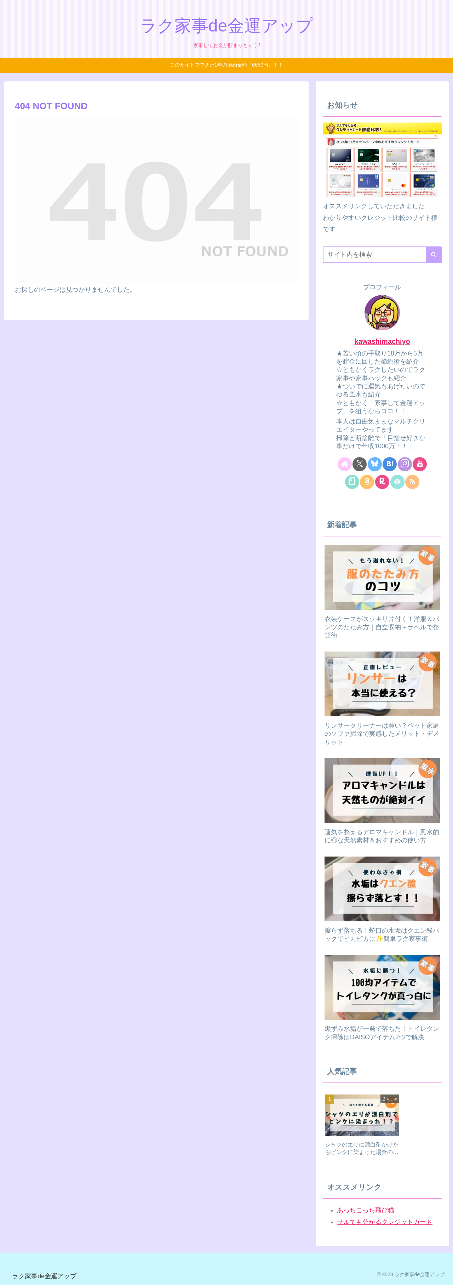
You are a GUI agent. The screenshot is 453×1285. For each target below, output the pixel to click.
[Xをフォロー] (359, 464)
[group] (362, 1128)
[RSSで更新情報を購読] (412, 482)
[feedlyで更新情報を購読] (397, 482)
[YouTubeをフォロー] (420, 464)
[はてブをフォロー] (390, 464)
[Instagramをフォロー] (405, 464)
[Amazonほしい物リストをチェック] (367, 482)
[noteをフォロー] (352, 482)
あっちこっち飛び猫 (365, 1210)
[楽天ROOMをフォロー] (382, 482)
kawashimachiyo (382, 341)
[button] (434, 254)
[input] (382, 254)
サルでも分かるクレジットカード (384, 1222)
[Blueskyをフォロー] (375, 464)
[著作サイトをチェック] (345, 464)
